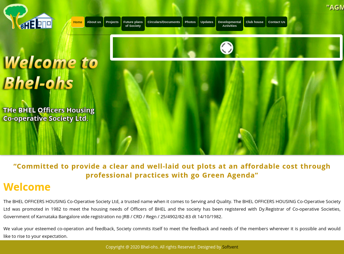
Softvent (230, 247)
